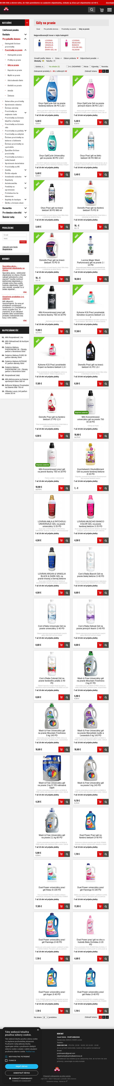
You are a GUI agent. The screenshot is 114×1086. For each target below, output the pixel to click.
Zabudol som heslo (10, 247)
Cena (57, 58)
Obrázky (37, 61)
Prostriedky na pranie (69, 29)
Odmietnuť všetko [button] (21, 1073)
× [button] (38, 1030)
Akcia (86, 67)
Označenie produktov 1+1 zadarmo (13, 298)
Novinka (105, 67)
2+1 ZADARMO (74, 67)
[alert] (22, 1055)
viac (25, 292)
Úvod (38, 29)
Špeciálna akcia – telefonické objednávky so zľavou (13, 268)
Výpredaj (94, 67)
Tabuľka (49, 61)
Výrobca (39, 66)
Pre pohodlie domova (51, 29)
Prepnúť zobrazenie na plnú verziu (57, 1076)
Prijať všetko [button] (22, 1066)
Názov (48, 58)
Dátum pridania (70, 58)
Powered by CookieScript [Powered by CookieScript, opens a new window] (21, 1081)
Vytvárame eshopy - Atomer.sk (57, 1081)
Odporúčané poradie (88, 58)
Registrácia (7, 249)
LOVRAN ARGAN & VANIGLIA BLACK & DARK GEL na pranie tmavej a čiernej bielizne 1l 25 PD (50, 49)
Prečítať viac (30, 1051)
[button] (6, 1056)
